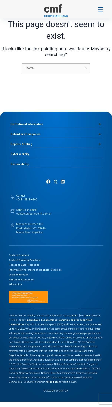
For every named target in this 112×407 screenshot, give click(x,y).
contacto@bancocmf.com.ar (33, 213)
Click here (52, 381)
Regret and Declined (21, 279)
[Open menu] (100, 10)
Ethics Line (15, 284)
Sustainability (20, 164)
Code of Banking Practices (25, 260)
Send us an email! (26, 209)
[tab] (56, 124)
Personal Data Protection (24, 264)
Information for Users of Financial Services (35, 269)
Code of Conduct (19, 255)
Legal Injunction (18, 274)
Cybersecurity (20, 154)
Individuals (33, 320)
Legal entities (49, 320)
